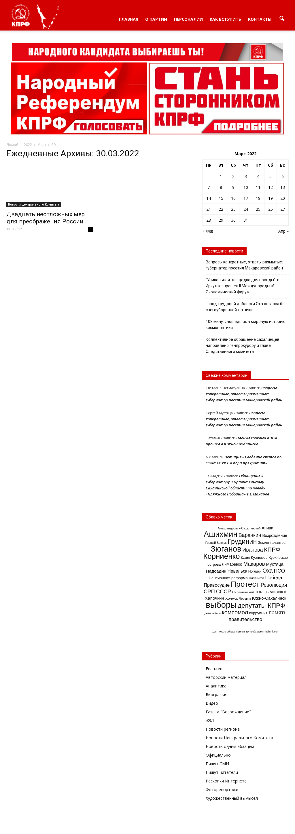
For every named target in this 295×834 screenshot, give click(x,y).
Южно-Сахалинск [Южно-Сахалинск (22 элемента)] (269, 598)
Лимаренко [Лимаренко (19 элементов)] (232, 564)
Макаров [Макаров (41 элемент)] (254, 564)
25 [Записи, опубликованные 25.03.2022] (258, 209)
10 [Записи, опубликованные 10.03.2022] (245, 187)
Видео (212, 703)
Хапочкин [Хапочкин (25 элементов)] (214, 598)
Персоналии (188, 19)
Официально (218, 755)
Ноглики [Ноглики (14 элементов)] (254, 571)
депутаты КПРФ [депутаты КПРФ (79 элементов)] (261, 605)
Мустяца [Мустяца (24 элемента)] (274, 564)
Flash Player (270, 631)
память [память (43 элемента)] (278, 612)
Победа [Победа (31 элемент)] (273, 577)
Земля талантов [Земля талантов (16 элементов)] (271, 542)
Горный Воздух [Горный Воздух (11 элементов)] (216, 542)
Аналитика (216, 686)
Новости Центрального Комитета (33, 204)
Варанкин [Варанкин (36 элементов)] (250, 535)
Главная (128, 19)
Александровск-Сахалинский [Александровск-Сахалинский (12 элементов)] (239, 528)
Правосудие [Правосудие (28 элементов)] (217, 585)
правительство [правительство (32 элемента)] (245, 619)
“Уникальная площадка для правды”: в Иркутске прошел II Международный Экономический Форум (242, 286)
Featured (214, 668)
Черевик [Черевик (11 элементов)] (245, 598)
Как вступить (225, 19)
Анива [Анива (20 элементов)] (267, 528)
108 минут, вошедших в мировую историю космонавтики (245, 324)
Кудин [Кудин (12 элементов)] (245, 557)
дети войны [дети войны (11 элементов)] (212, 613)
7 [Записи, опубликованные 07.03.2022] (208, 187)
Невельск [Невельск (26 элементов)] (237, 571)
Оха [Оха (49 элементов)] (267, 570)
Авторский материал (226, 677)
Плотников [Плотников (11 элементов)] (256, 578)
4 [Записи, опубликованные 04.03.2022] (258, 176)
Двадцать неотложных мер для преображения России (45, 218)
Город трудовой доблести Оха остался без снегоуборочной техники (246, 306)
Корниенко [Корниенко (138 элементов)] (221, 556)
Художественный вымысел (232, 798)
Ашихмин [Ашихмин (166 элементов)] (220, 534)
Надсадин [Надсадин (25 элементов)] (216, 571)
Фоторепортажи (222, 789)
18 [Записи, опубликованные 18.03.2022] (258, 198)
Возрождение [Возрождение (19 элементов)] (274, 535)
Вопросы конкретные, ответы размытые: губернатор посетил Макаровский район (244, 265)
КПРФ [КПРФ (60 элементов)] (272, 549)
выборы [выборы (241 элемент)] (221, 604)
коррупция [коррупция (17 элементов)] (258, 613)
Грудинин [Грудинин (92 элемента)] (242, 541)
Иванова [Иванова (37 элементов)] (252, 550)
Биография (216, 694)
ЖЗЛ (210, 720)
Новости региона (223, 729)
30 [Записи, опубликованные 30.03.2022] (233, 220)
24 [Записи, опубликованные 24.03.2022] (245, 209)
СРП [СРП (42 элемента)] (209, 591)
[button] (282, 19)
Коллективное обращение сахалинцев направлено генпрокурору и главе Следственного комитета (242, 345)
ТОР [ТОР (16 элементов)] (258, 592)
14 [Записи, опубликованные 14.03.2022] (208, 198)
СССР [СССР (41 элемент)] (223, 591)
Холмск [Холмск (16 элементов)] (231, 598)
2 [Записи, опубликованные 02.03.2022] (233, 176)
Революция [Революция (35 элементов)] (274, 585)
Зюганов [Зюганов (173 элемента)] (226, 548)
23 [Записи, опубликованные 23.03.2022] (233, 209)
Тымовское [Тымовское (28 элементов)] (275, 591)
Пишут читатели (222, 772)
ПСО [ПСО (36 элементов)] (279, 571)
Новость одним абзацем (230, 746)
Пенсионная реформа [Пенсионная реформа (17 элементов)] (228, 578)
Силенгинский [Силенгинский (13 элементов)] (243, 592)
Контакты (259, 19)
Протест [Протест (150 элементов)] (245, 584)
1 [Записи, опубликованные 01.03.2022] (221, 176)
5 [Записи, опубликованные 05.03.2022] (270, 176)
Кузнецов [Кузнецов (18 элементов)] (259, 557)
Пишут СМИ (217, 763)
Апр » (283, 231)
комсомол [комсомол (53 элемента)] (235, 612)
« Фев (208, 231)
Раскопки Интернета (226, 781)
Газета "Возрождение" (228, 712)
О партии (156, 19)
